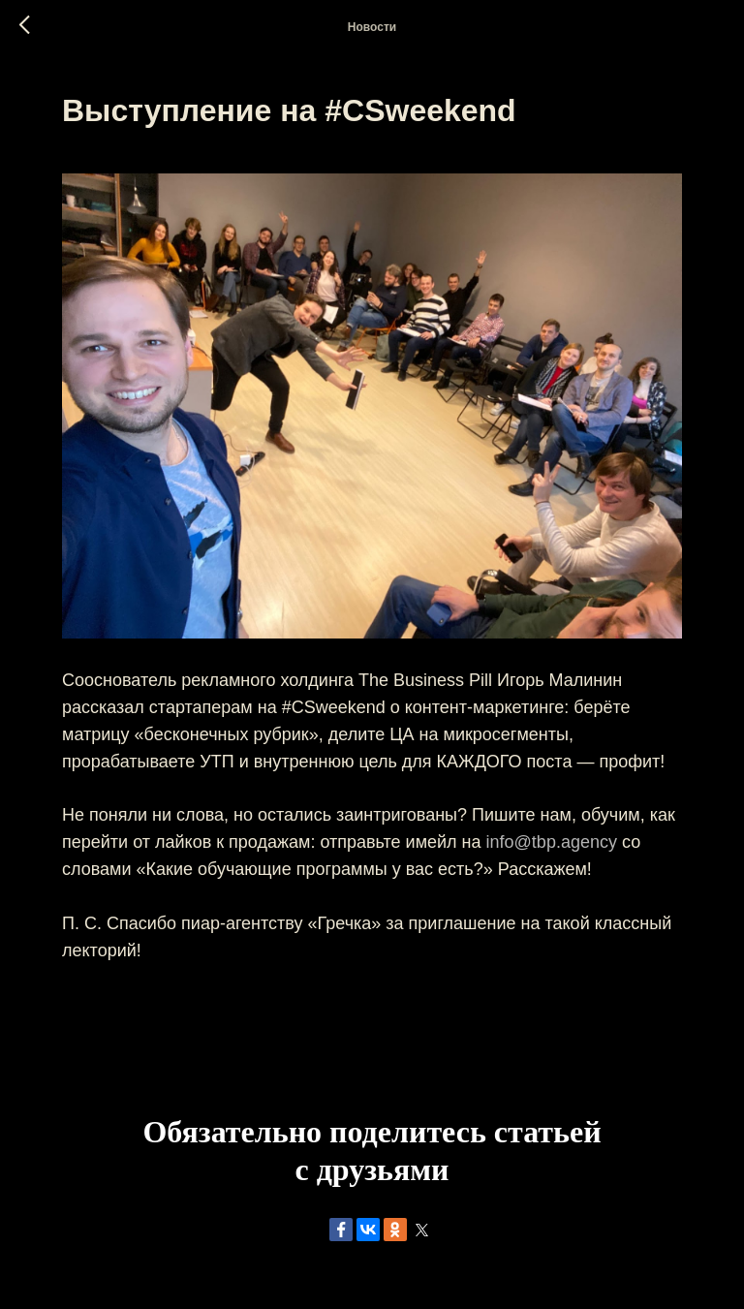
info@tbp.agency (551, 842)
